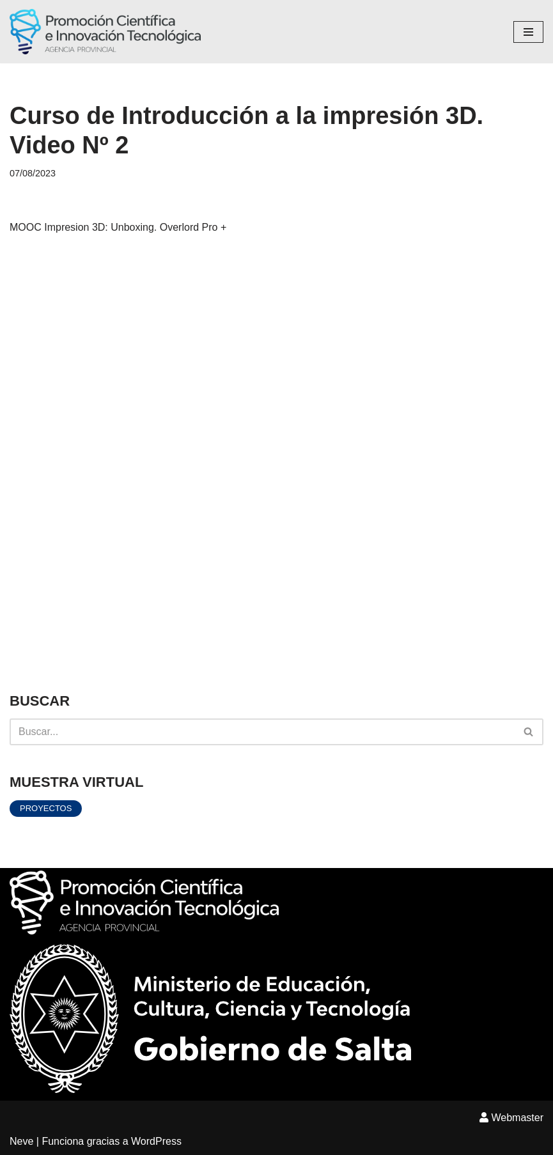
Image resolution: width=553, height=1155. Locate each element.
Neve (21, 1141)
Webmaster (511, 1117)
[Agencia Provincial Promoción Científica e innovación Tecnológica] (105, 31)
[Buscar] (262, 731)
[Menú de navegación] (528, 32)
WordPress (156, 1141)
